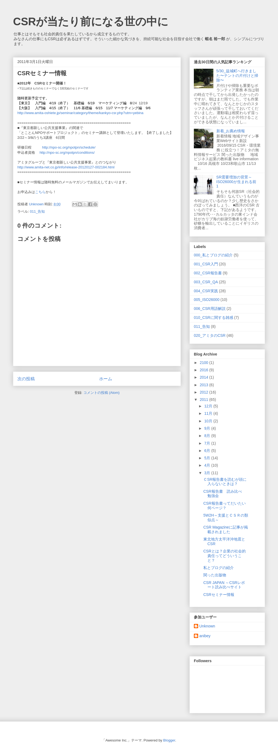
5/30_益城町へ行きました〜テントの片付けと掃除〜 (237, 75)
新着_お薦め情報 (232, 131)
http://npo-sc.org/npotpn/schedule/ (69, 147)
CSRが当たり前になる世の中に (90, 21)
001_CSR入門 (206, 264)
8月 (207, 435)
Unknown (207, 626)
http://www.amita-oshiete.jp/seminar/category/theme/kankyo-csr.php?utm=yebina (80, 113)
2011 (204, 399)
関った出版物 (214, 575)
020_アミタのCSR (210, 335)
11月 (208, 413)
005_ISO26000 (206, 299)
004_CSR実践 (206, 291)
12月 (208, 406)
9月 (207, 428)
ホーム (105, 378)
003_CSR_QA (206, 282)
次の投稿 (26, 378)
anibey (204, 636)
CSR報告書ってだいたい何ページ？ (224, 505)
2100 (204, 362)
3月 (207, 473)
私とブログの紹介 (218, 567)
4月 (207, 465)
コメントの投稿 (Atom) (101, 393)
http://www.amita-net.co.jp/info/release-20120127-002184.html (66, 167)
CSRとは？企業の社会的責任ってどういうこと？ (224, 556)
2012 (204, 392)
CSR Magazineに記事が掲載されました (225, 529)
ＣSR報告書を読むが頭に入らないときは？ (225, 481)
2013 (204, 385)
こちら (40, 192)
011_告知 (37, 211)
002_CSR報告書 (208, 273)
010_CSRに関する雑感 (213, 317)
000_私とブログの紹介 (213, 255)
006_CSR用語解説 (210, 308)
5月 (207, 458)
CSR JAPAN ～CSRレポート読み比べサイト (224, 584)
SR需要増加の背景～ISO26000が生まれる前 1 (238, 181)
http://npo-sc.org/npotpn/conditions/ (67, 152)
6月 (207, 450)
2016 (204, 370)
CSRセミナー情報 (218, 594)
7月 (207, 443)
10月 (208, 421)
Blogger (169, 740)
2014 (204, 377)
